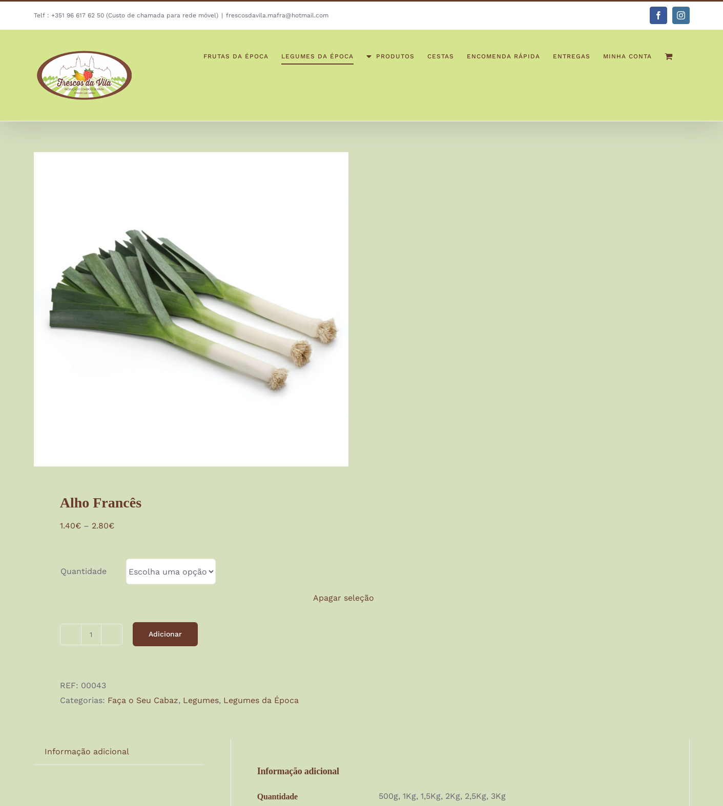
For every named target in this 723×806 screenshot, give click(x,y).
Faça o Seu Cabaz (143, 700)
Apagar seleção (343, 598)
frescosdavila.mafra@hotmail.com (277, 15)
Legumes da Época (261, 700)
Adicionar (165, 634)
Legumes (201, 700)
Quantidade (83, 571)
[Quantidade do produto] (91, 634)
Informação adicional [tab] (87, 751)
